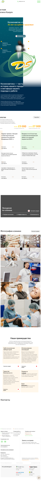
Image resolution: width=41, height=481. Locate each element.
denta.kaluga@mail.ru (4, 446)
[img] (5, 441)
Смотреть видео (35, 211)
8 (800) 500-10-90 (22, 1)
